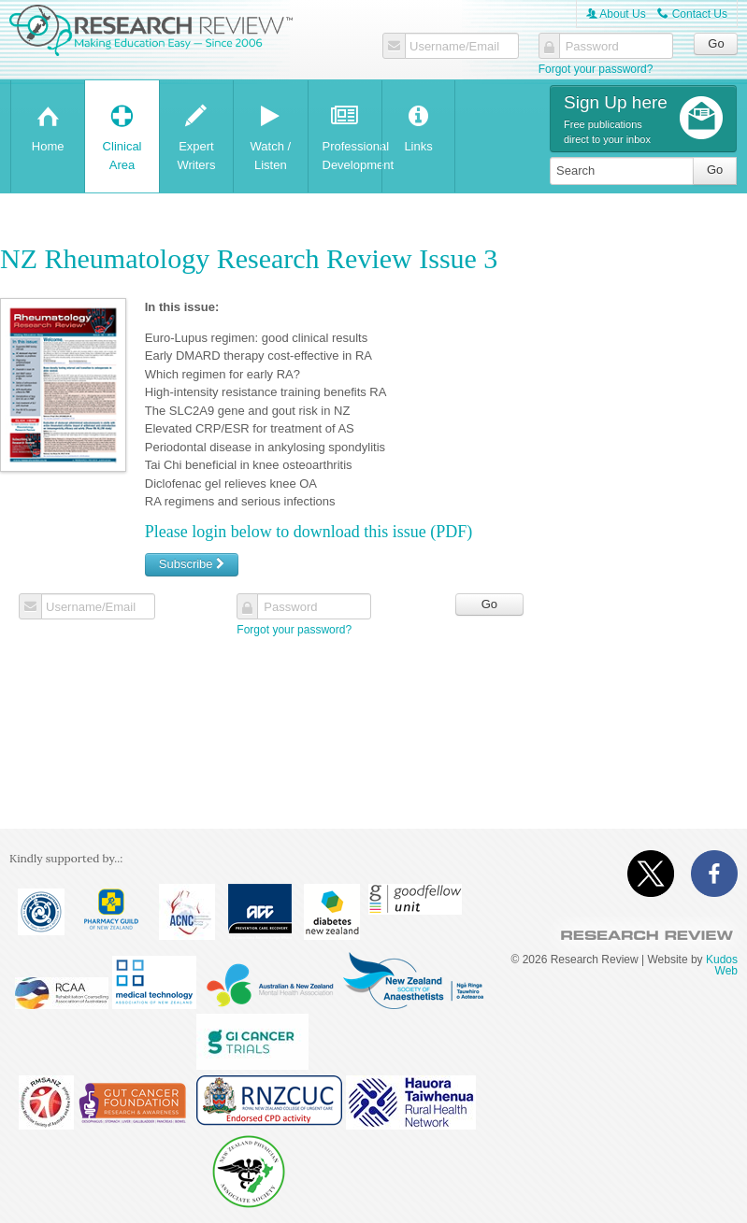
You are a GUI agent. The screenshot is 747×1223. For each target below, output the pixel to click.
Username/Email (454, 46)
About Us (616, 14)
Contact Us (692, 14)
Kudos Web (722, 965)
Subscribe (191, 564)
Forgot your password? (596, 69)
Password (592, 46)
